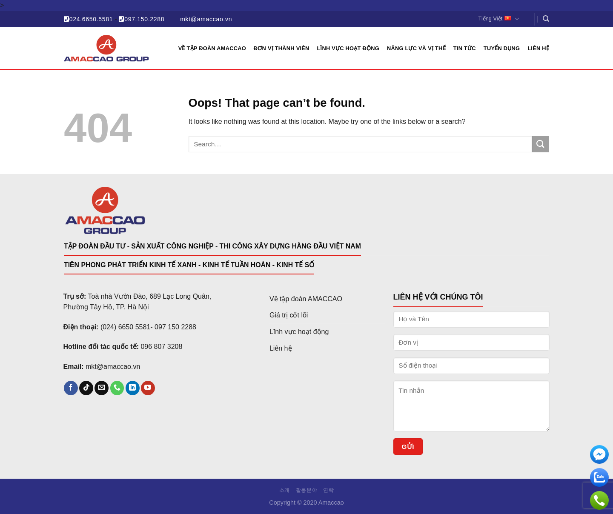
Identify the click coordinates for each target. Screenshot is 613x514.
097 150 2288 (175, 327)
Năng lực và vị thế (416, 48)
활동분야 (306, 490)
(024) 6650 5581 (125, 327)
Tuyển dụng (502, 48)
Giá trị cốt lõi (288, 315)
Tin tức (464, 48)
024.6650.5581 (88, 19)
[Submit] (540, 144)
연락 (328, 490)
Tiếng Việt (498, 19)
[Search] (546, 19)
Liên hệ (538, 48)
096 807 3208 (161, 346)
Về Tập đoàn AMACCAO (212, 48)
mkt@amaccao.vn (206, 19)
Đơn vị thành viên (281, 48)
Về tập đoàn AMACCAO (305, 299)
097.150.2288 (141, 19)
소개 (284, 490)
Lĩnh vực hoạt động (348, 48)
